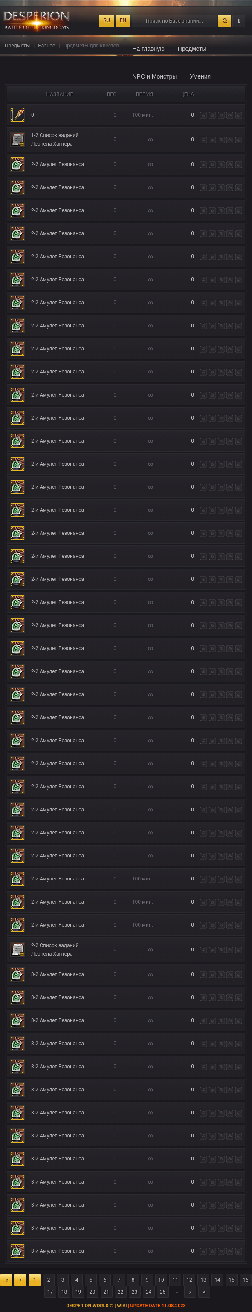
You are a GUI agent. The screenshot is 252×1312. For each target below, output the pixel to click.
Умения (200, 76)
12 (189, 1280)
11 (175, 1280)
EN (123, 20)
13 (203, 1280)
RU (106, 20)
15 (232, 1280)
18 (64, 1292)
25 (163, 1292)
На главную (149, 48)
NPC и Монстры (155, 76)
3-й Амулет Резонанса (57, 974)
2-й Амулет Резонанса (57, 164)
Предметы (192, 48)
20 (93, 1292)
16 (246, 1280)
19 (78, 1292)
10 (161, 1280)
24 (149, 1292)
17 (50, 1292)
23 (135, 1292)
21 (107, 1292)
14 (217, 1280)
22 (121, 1292)
